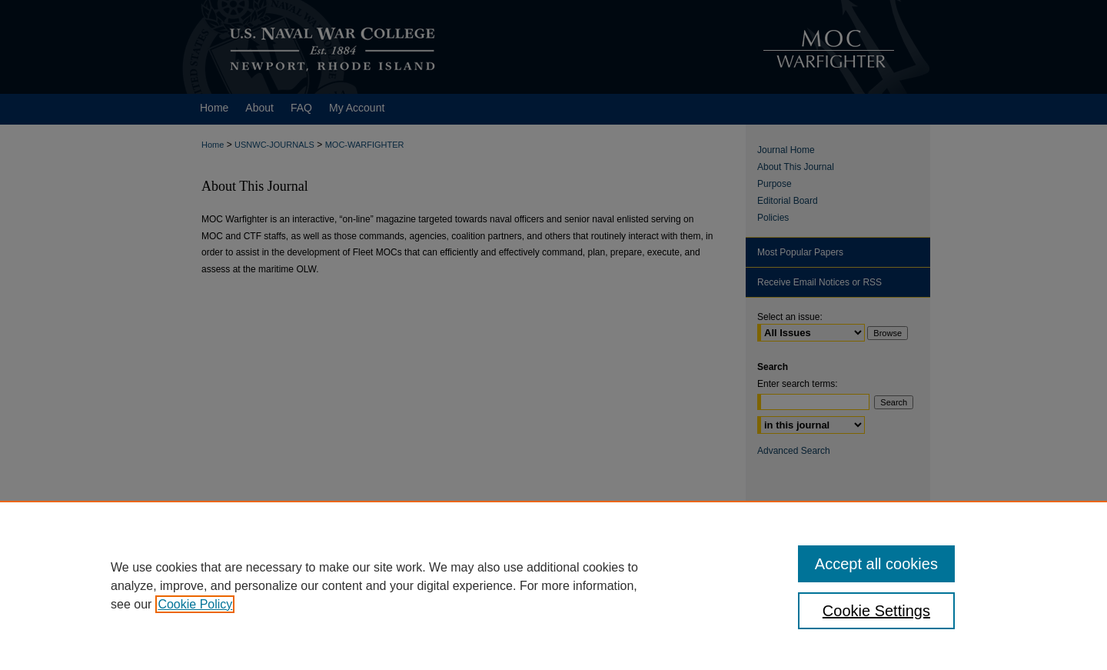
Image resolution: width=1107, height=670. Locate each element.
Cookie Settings (876, 610)
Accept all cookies (876, 563)
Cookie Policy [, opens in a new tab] (195, 604)
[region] (553, 585)
